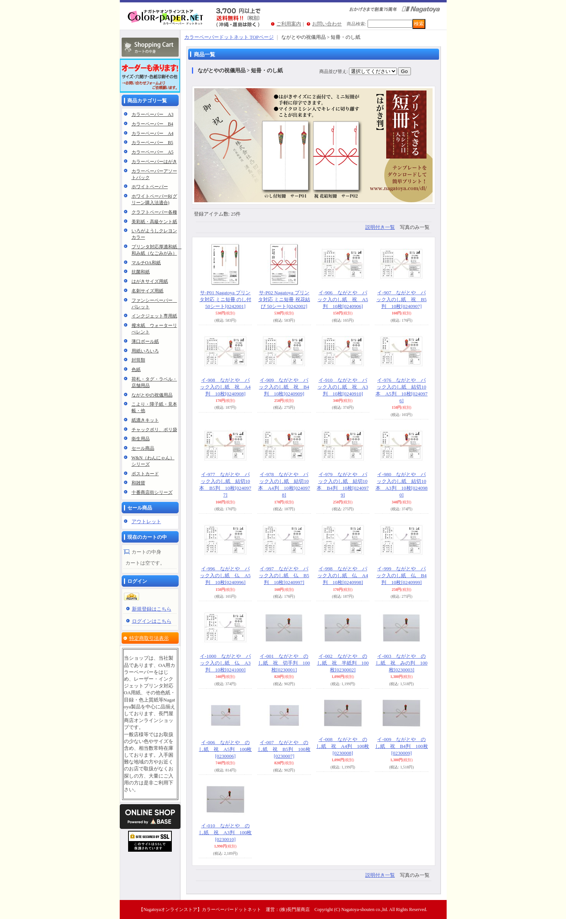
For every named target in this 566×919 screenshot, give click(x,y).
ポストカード (145, 473)
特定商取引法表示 (149, 638)
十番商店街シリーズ (152, 492)
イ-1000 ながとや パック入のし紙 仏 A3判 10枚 (225, 663)
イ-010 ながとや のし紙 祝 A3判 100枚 (225, 832)
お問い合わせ (327, 24)
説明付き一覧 (380, 227)
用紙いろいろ (145, 351)
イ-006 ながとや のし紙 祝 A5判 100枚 (225, 749)
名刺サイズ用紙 (147, 291)
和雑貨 (138, 483)
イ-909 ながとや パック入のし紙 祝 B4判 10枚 (284, 387)
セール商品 (143, 448)
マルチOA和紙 (146, 262)
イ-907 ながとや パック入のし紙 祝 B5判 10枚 (401, 299)
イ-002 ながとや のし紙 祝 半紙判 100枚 (343, 663)
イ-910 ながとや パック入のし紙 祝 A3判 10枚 (342, 387)
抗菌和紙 (141, 272)
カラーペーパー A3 (153, 114)
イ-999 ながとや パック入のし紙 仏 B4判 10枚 (401, 575)
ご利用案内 (288, 24)
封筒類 (138, 360)
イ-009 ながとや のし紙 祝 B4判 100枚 (401, 746)
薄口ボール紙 (145, 341)
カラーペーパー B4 (152, 124)
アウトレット (146, 521)
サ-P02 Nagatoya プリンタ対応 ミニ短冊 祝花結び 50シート (284, 299)
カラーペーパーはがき (154, 161)
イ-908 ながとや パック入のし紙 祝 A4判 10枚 (225, 387)
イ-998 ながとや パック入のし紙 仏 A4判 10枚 (342, 575)
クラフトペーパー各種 (154, 212)
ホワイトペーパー (150, 186)
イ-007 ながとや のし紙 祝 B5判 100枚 (284, 749)
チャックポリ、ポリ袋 (154, 429)
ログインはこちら (151, 621)
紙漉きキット (145, 420)
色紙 (136, 369)
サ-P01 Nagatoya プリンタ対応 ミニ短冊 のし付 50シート (226, 299)
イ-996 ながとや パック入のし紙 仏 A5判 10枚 (225, 575)
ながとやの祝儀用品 (152, 395)
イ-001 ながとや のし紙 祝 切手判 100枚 (284, 663)
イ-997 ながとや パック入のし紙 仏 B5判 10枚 (284, 575)
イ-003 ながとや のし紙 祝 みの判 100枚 (402, 663)
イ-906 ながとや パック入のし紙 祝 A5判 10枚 (342, 299)
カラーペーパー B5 (152, 142)
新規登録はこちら (151, 609)
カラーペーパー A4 (153, 133)
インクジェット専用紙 (154, 316)
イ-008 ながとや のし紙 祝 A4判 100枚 (342, 746)
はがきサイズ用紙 (150, 281)
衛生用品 (141, 438)
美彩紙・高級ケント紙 (154, 221)
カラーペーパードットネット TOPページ (229, 37)
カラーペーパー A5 (153, 152)
